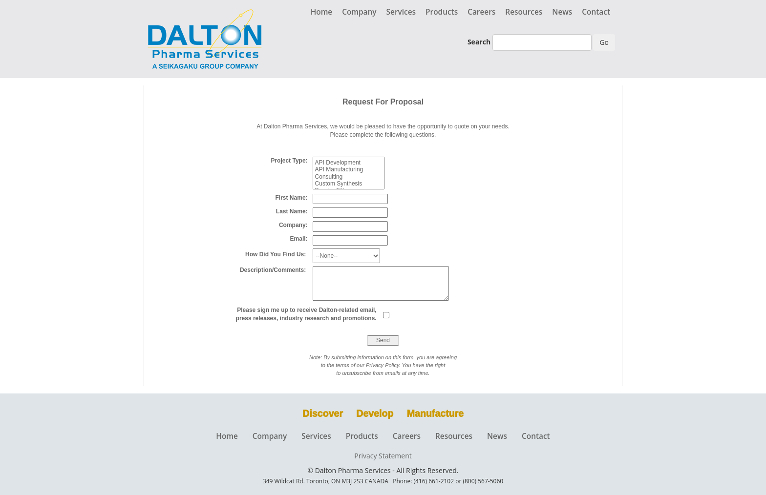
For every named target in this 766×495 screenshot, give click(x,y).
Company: (296, 225)
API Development (348, 162)
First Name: (294, 197)
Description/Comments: (276, 270)
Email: (301, 238)
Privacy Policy (382, 365)
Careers (481, 12)
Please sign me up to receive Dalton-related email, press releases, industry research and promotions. (309, 314)
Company (359, 12)
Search (479, 41)
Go (604, 42)
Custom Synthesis (348, 183)
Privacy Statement (383, 455)
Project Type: (291, 160)
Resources (523, 12)
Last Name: (294, 211)
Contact (596, 12)
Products (442, 12)
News (562, 12)
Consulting (348, 176)
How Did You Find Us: (279, 254)
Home (322, 12)
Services (401, 12)
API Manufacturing (348, 169)
